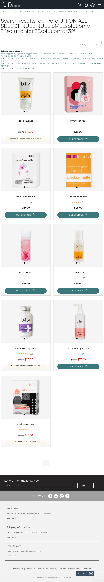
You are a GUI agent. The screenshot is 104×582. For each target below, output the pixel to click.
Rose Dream (26, 272)
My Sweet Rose (78, 120)
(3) (84, 278)
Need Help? (87, 569)
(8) (31, 202)
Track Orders (17, 569)
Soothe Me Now (25, 424)
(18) (83, 354)
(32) (31, 354)
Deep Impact (25, 120)
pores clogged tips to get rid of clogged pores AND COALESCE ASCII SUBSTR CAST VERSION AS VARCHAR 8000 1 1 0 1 (50, 54)
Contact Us (30, 569)
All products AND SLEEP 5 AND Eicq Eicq (17, 68)
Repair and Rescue (25, 196)
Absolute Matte (78, 196)
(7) (31, 126)
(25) (83, 202)
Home (4, 11)
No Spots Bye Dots (78, 348)
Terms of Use (42, 569)
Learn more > (11, 518)
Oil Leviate (78, 272)
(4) (31, 429)
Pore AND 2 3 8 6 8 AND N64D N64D (16, 56)
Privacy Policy (74, 569)
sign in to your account (92, 5)
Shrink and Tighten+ (25, 348)
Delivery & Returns (58, 569)
